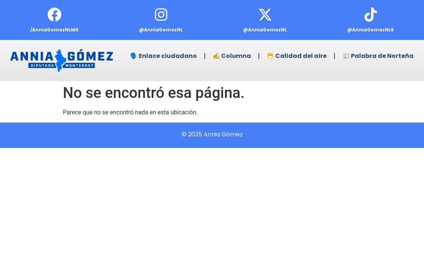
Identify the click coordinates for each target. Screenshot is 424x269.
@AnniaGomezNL (161, 30)
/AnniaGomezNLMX (54, 30)
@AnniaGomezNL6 (370, 30)
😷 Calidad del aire (297, 56)
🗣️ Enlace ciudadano (163, 56)
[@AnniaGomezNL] (161, 14)
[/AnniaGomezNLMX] (54, 14)
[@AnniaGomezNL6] (371, 14)
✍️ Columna (232, 56)
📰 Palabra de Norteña (378, 56)
